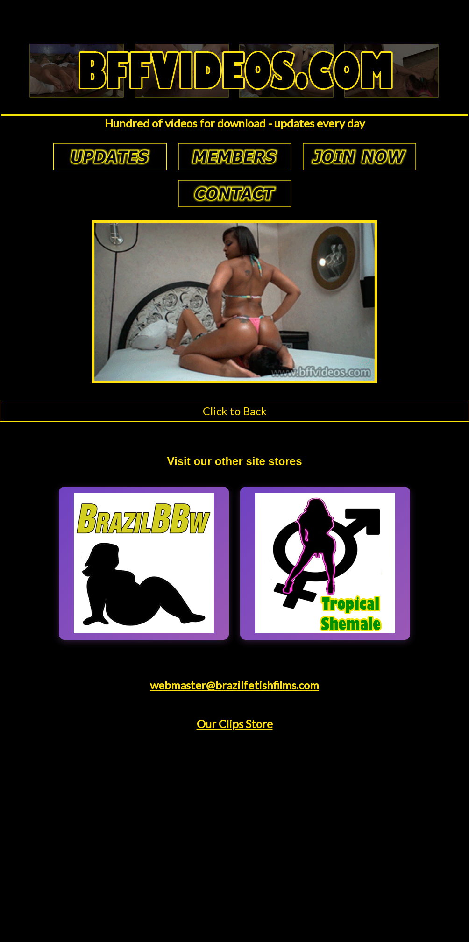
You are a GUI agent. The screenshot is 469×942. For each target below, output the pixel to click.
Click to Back (235, 411)
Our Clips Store (235, 723)
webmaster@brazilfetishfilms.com (234, 685)
